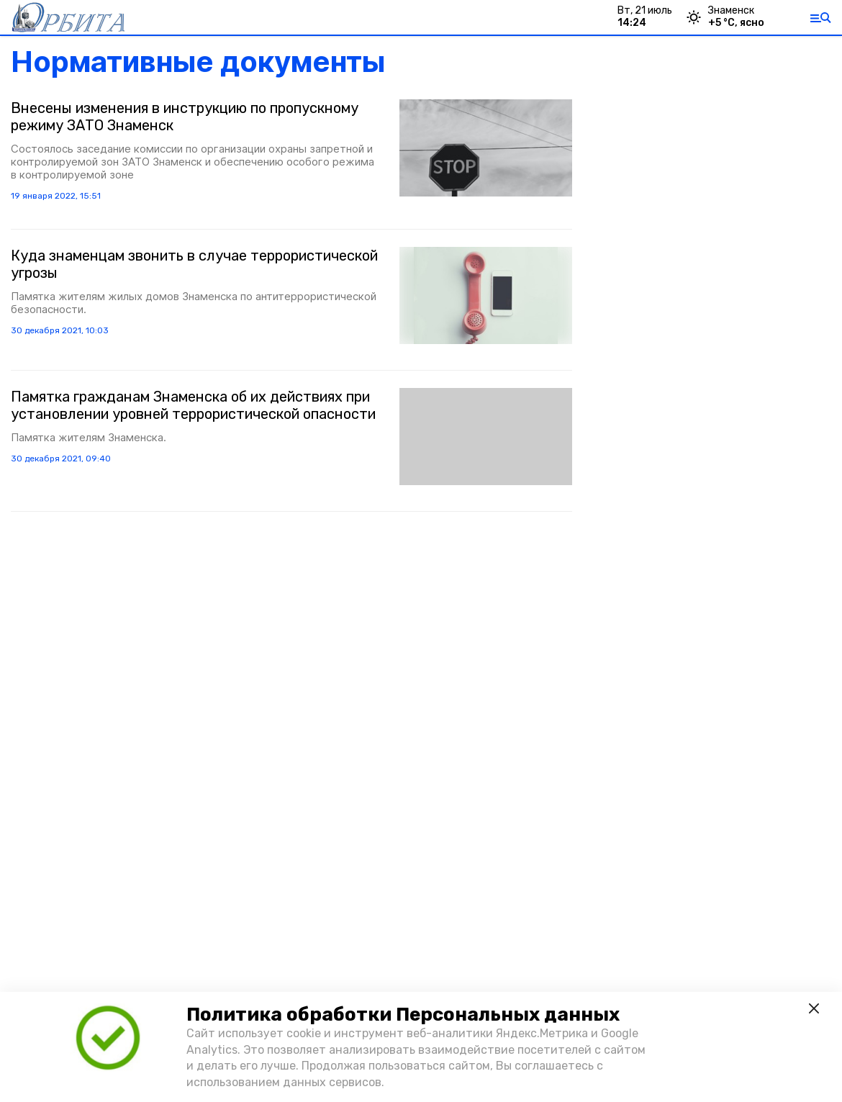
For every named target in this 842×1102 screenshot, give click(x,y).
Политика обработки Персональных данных (403, 1014)
